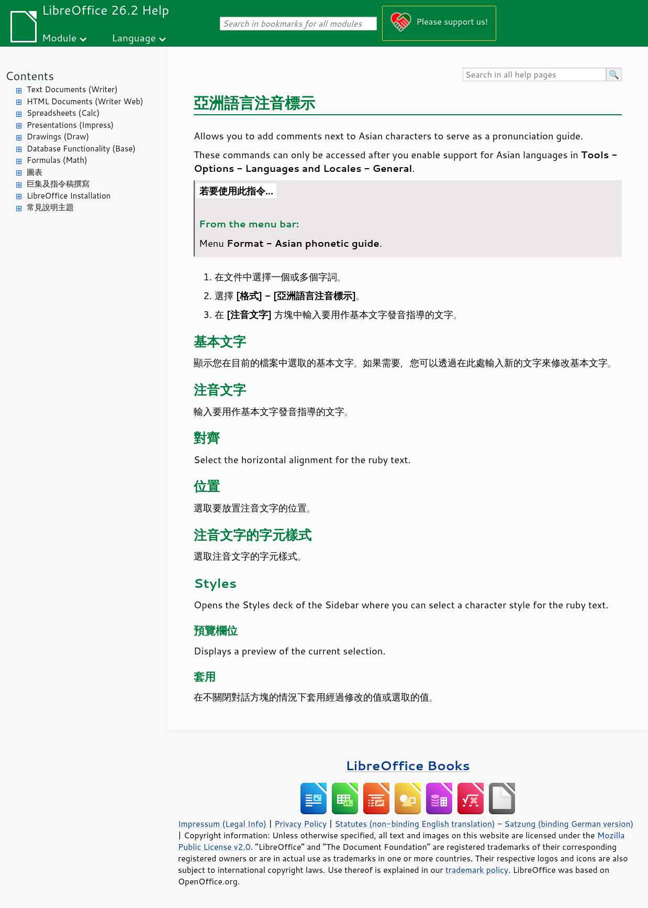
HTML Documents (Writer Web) (85, 101)
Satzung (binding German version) (569, 823)
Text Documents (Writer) (72, 89)
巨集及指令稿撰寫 (58, 183)
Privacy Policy (300, 823)
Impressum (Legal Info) (222, 823)
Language (134, 37)
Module (59, 37)
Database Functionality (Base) (81, 148)
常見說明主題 (50, 207)
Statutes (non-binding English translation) (414, 823)
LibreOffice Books (407, 765)
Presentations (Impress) (70, 124)
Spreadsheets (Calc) (63, 112)
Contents (29, 76)
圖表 (34, 172)
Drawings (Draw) (58, 136)
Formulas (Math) (57, 160)
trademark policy (476, 870)
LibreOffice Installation (68, 195)
